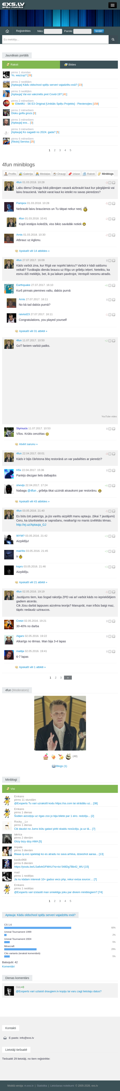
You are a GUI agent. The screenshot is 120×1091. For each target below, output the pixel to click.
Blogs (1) (61, 766)
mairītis (20, 550)
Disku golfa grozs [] (60, 112)
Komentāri (8, 966)
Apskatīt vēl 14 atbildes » (34, 250)
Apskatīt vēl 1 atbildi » (32, 667)
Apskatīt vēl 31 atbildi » (33, 331)
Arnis (19, 234)
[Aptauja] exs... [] (60, 121)
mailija (20, 651)
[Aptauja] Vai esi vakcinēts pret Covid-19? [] (60, 93)
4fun (19, 182)
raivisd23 (24, 314)
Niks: (49, 31)
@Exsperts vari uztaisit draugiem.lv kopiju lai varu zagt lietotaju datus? (53, 991)
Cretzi (19, 620)
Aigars (20, 636)
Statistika (42, 1085)
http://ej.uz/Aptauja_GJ (31, 524)
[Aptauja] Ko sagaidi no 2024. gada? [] (60, 131)
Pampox (21, 203)
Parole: (77, 31)
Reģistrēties (23, 30)
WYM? (20, 535)
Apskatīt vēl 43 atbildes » (34, 501)
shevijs (20, 485)
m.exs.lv (29, 1085)
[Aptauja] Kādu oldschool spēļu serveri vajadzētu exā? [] (60, 84)
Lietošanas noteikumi (62, 1085)
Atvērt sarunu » (28, 444)
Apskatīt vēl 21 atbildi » (33, 582)
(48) (75, 756)
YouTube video (109, 416)
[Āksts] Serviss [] (60, 140)
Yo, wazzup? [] (60, 74)
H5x (18, 470)
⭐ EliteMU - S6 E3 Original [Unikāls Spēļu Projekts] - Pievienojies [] (60, 103)
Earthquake (23, 285)
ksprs (19, 566)
